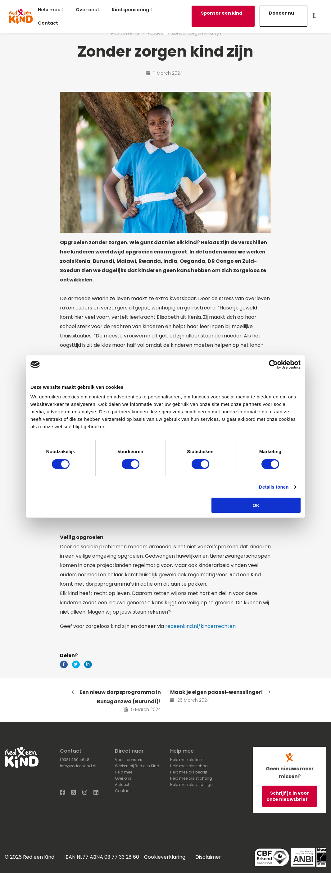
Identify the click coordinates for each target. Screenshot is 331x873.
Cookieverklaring (164, 857)
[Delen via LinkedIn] (88, 664)
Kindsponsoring (130, 10)
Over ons (86, 10)
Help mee (49, 10)
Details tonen (273, 487)
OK (256, 505)
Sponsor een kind (221, 13)
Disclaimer (208, 857)
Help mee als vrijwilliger (192, 784)
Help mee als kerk (186, 759)
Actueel (122, 784)
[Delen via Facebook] (64, 664)
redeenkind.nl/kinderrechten (200, 626)
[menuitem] (52, 9)
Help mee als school (189, 766)
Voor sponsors (128, 759)
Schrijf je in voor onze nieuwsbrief (287, 796)
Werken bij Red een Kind (137, 766)
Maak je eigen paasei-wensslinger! (220, 692)
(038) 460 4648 (74, 759)
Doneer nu (281, 13)
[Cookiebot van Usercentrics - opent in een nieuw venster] (273, 364)
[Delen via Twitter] (76, 664)
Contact (48, 23)
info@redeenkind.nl (78, 766)
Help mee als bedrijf (188, 772)
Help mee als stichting (191, 778)
